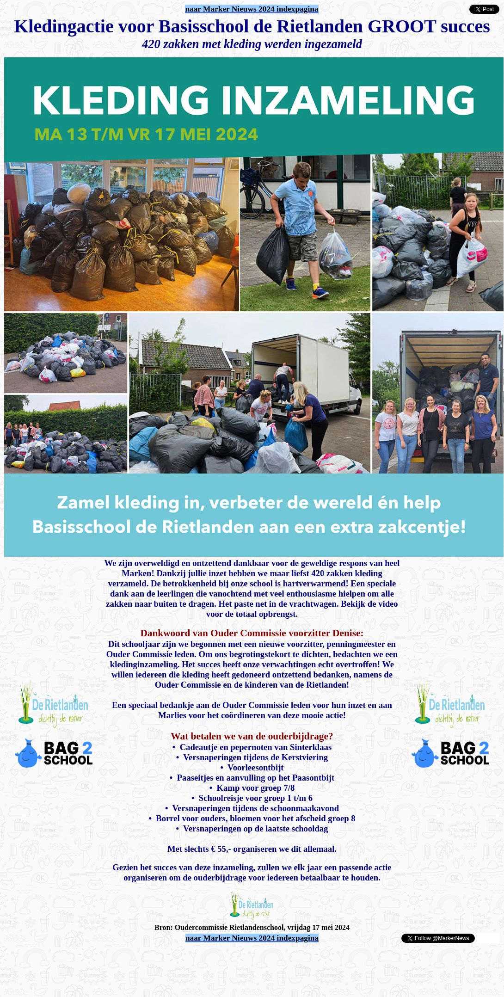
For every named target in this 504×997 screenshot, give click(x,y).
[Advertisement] (112, 958)
